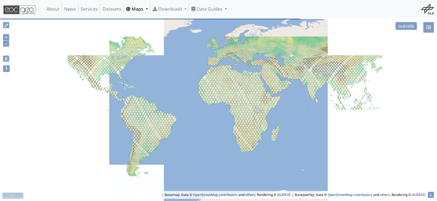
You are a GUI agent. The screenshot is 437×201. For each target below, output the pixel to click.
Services (89, 9)
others (250, 194)
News (70, 9)
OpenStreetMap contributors (215, 194)
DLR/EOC (284, 194)
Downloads (168, 9)
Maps (135, 9)
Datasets (112, 9)
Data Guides (207, 9)
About (53, 9)
